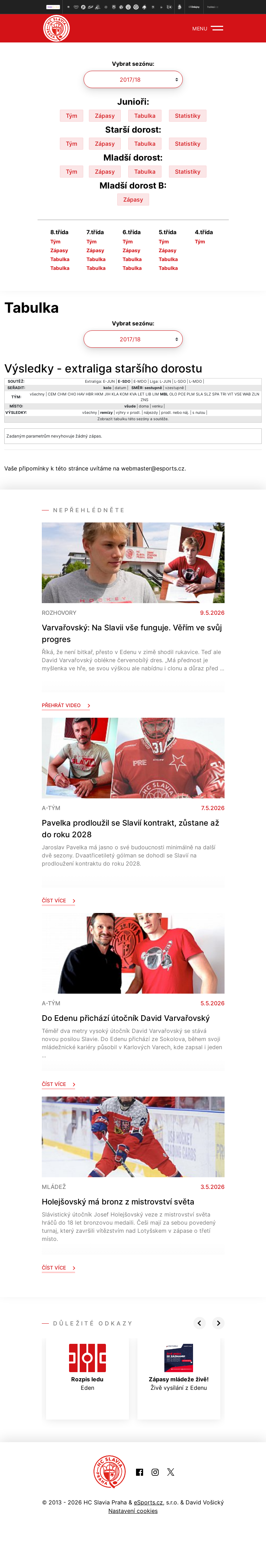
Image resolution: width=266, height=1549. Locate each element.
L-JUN (165, 381)
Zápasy (105, 115)
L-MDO (195, 381)
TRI (223, 394)
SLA (199, 394)
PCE (182, 394)
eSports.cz (148, 1502)
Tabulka (144, 115)
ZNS (144, 400)
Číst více (58, 900)
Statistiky (187, 115)
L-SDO (180, 381)
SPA (215, 394)
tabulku (120, 419)
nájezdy (151, 412)
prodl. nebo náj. (175, 412)
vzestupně (174, 388)
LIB (148, 394)
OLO (173, 394)
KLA (115, 394)
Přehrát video (66, 705)
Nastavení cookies (133, 1510)
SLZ (207, 394)
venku (157, 406)
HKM (99, 394)
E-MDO (140, 381)
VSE (238, 394)
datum (120, 388)
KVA (133, 394)
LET (141, 394)
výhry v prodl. (128, 412)
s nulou (198, 412)
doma (144, 406)
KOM (124, 394)
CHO (72, 394)
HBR (90, 394)
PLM (191, 394)
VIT (230, 394)
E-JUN (109, 381)
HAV (81, 394)
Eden (87, 1367)
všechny (37, 394)
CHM (62, 394)
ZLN (255, 394)
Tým (71, 115)
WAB (247, 394)
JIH (107, 394)
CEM (52, 394)
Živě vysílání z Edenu (179, 1367)
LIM (155, 394)
